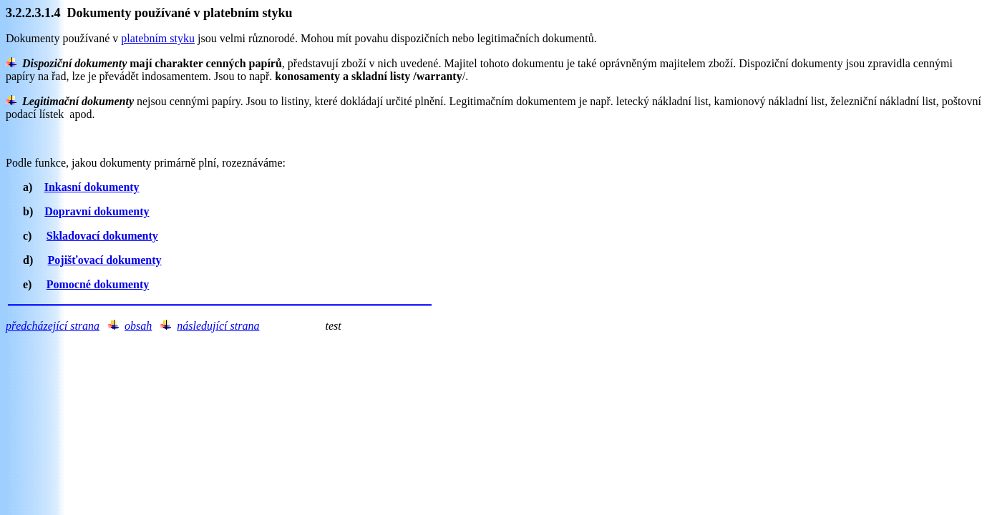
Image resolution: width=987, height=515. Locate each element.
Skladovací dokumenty (102, 236)
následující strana (218, 326)
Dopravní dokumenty (96, 211)
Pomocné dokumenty (98, 284)
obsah (138, 326)
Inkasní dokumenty (92, 187)
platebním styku (158, 38)
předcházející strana (52, 326)
